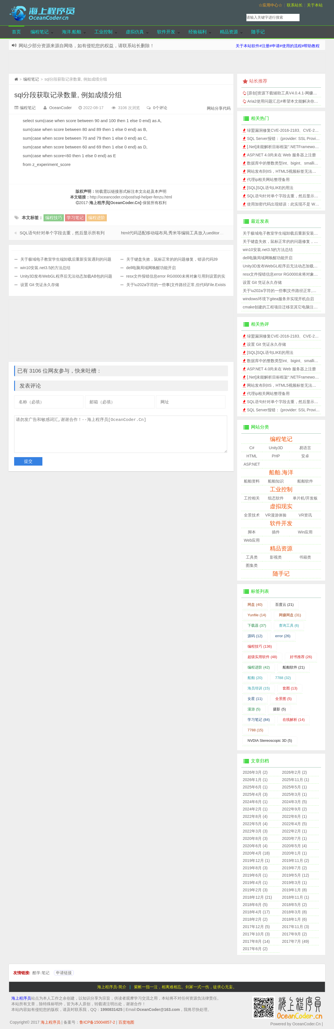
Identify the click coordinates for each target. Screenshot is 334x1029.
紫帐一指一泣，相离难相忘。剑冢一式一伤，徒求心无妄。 (185, 987)
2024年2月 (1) (255, 809)
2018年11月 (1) (295, 897)
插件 (276, 532)
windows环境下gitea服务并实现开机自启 (278, 299)
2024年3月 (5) (294, 801)
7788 (283, 678)
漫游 (254, 709)
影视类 (276, 557)
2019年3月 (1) (294, 882)
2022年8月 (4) (255, 816)
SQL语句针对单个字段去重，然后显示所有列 (62, 232)
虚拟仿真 (135, 31)
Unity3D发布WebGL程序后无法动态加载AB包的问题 (66, 276)
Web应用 (252, 540)
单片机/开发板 (305, 498)
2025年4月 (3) (255, 794)
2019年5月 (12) (295, 875)
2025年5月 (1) (294, 787)
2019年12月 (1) (256, 860)
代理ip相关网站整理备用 (268, 179)
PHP (276, 456)
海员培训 (259, 688)
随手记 (258, 31)
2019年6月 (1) (255, 875)
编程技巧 (53, 217)
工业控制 (103, 31)
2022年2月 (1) (294, 831)
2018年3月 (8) (294, 912)
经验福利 (197, 31)
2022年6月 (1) (294, 816)
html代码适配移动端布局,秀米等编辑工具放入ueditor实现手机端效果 (185, 232)
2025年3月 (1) (294, 794)
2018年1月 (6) (294, 919)
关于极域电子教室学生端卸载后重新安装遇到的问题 (65, 259)
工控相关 (252, 498)
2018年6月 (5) (255, 904)
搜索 (313, 17)
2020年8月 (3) (255, 838)
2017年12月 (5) (256, 926)
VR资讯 (305, 515)
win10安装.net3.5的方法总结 (45, 267)
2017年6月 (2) (255, 948)
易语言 (305, 448)
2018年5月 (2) (294, 904)
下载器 (257, 625)
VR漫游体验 (276, 515)
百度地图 (126, 1022)
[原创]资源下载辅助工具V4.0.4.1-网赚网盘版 (286, 93)
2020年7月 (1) (294, 838)
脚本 (252, 532)
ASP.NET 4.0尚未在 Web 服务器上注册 (281, 155)
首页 (16, 31)
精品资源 (229, 31)
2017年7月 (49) (295, 941)
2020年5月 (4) (294, 846)
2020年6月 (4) (255, 846)
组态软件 (276, 498)
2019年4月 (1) (255, 882)
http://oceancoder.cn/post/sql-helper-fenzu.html (131, 197)
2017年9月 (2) (294, 934)
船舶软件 (305, 481)
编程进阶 (96, 217)
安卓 (305, 456)
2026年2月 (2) (294, 772)
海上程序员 (21, 998)
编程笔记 (40, 31)
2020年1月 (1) (294, 853)
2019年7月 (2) (294, 868)
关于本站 (315, 5)
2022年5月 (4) (255, 824)
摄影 (279, 709)
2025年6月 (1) (255, 787)
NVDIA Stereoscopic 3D (270, 740)
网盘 (255, 604)
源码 (255, 636)
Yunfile (257, 615)
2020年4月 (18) (256, 853)
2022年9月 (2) (294, 809)
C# (251, 448)
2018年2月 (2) (255, 919)
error (282, 636)
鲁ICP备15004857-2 (97, 1022)
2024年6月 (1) (255, 801)
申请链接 (64, 972)
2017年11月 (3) (295, 926)
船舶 (255, 678)
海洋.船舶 (71, 31)
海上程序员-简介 (111, 987)
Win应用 (305, 532)
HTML (251, 456)
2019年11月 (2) (295, 860)
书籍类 (305, 557)
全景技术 (252, 515)
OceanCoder (60, 107)
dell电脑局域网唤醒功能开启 (151, 267)
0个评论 (160, 107)
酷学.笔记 (40, 972)
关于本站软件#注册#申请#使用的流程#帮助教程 (278, 46)
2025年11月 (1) (295, 779)
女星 (255, 699)
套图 (290, 688)
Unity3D (276, 448)
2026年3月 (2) (255, 772)
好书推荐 (301, 657)
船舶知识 (276, 481)
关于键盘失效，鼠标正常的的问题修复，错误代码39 (172, 259)
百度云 (284, 604)
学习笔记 (75, 217)
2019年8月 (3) (255, 868)
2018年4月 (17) (256, 912)
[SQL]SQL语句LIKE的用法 (270, 187)
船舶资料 (252, 481)
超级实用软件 (262, 657)
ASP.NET (252, 464)
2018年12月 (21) (257, 897)
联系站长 (295, 5)
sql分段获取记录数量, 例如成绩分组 (68, 95)
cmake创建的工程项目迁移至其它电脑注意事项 (284, 307)
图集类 (252, 565)
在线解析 (294, 719)
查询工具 (289, 625)
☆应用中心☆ (270, 5)
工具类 (252, 557)
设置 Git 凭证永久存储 (39, 284)
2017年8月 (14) (256, 941)
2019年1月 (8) (294, 890)
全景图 (283, 699)
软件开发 (166, 31)
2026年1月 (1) (255, 779)
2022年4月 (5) (294, 824)
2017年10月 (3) (256, 934)
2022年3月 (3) (255, 831)
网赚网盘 (290, 615)
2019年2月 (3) (255, 890)
